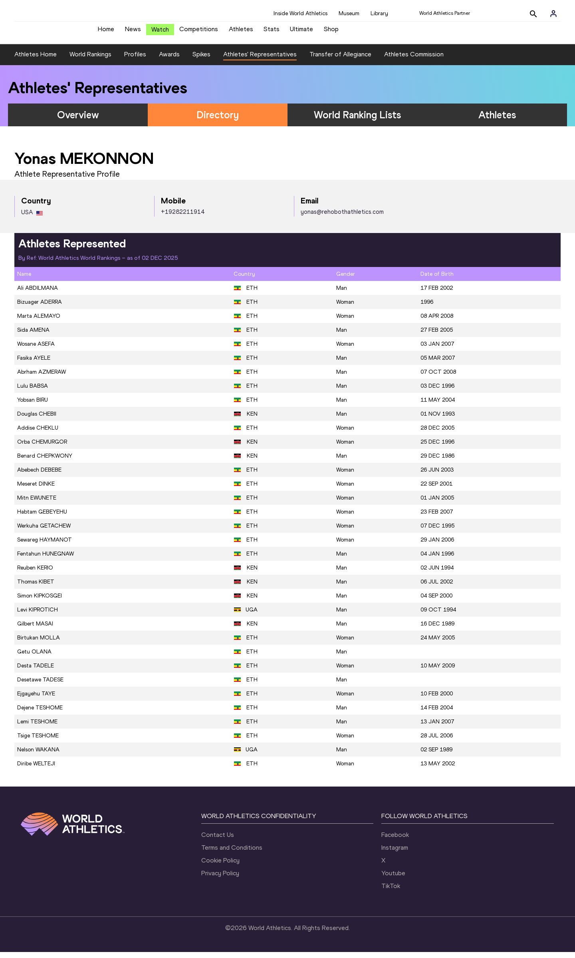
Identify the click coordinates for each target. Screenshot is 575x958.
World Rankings (90, 60)
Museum (349, 13)
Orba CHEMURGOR (42, 448)
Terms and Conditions (231, 853)
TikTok (390, 892)
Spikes (201, 60)
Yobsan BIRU (32, 406)
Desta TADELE (35, 672)
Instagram (394, 853)
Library (379, 13)
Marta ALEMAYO (38, 322)
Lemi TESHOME (37, 728)
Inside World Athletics (300, 13)
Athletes (241, 32)
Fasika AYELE (33, 364)
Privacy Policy (220, 879)
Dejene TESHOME (40, 714)
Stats (272, 32)
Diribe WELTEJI (36, 770)
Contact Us (217, 840)
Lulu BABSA (32, 392)
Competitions (198, 32)
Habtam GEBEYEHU (42, 518)
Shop (331, 32)
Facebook (395, 840)
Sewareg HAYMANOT (44, 546)
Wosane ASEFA (36, 350)
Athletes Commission (414, 60)
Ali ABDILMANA (37, 294)
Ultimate (301, 32)
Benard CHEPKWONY (44, 462)
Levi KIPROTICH (37, 616)
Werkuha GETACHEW (44, 532)
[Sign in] (553, 13)
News (133, 32)
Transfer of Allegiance (340, 60)
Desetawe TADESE (40, 686)
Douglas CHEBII (36, 420)
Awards (169, 60)
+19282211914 (182, 217)
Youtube (393, 879)
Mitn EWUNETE (36, 504)
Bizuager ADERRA (39, 308)
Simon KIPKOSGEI (39, 602)
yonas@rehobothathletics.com (342, 217)
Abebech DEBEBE (39, 476)
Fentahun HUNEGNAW (45, 560)
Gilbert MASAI (35, 630)
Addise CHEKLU (37, 434)
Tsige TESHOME (38, 742)
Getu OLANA (34, 658)
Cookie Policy (220, 866)
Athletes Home (35, 60)
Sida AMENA (33, 336)
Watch (160, 32)
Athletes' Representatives (260, 60)
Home (106, 32)
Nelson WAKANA (38, 756)
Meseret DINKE (36, 490)
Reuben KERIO (35, 574)
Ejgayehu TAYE (36, 700)
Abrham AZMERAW (41, 378)
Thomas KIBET (35, 588)
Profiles (135, 60)
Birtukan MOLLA (38, 644)
